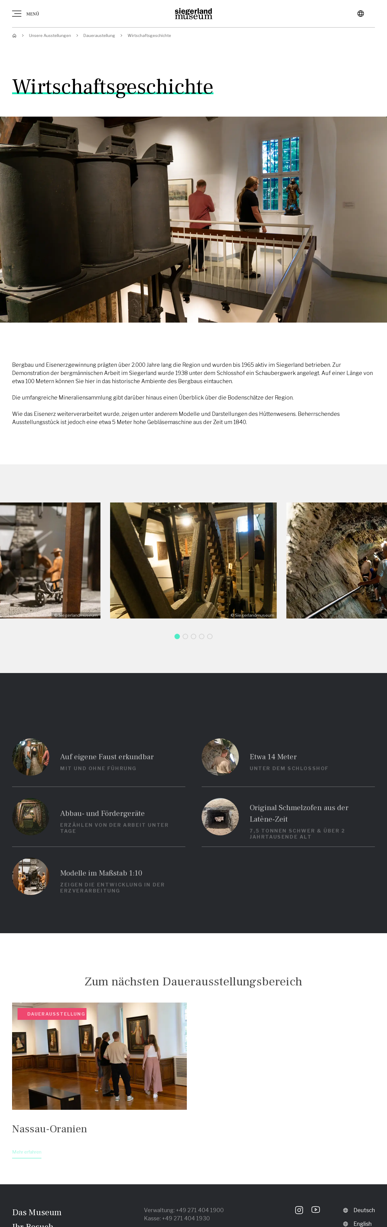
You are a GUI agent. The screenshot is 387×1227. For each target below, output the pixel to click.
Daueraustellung (99, 35)
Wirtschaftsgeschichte (149, 35)
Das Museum (37, 1212)
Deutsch (359, 1210)
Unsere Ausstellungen (50, 35)
